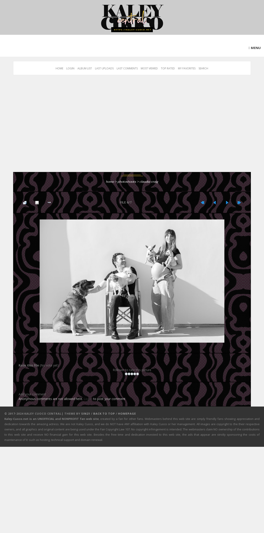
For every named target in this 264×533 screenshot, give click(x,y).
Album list (84, 68)
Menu (256, 48)
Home (59, 68)
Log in (88, 399)
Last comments (127, 68)
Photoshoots (127, 181)
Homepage (127, 414)
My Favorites (186, 68)
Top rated (168, 68)
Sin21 (85, 414)
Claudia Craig (149, 181)
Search (203, 68)
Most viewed (149, 68)
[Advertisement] (41, 126)
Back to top (104, 414)
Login (70, 68)
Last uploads (104, 68)
